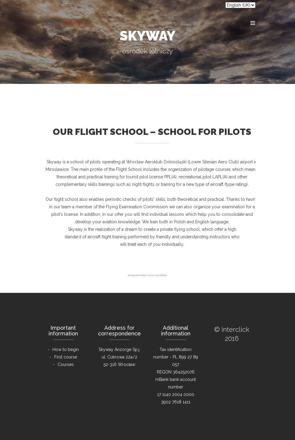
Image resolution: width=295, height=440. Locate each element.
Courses (66, 364)
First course (65, 357)
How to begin (65, 349)
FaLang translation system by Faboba (147, 275)
